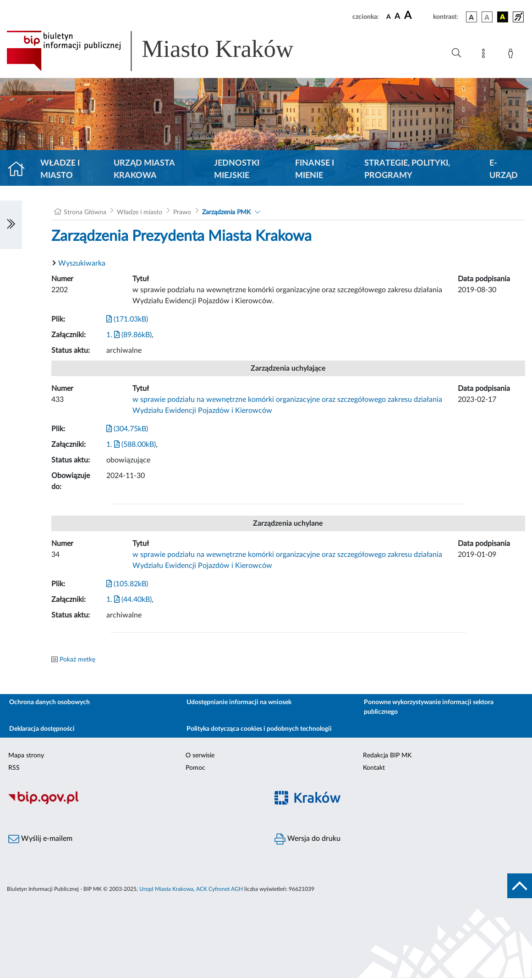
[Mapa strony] (485, 55)
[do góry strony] (519, 885)
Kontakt (374, 768)
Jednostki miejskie (236, 169)
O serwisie (200, 755)
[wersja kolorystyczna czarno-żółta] (503, 17)
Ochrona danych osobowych (49, 702)
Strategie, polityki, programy (407, 169)
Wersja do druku (307, 839)
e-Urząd (503, 169)
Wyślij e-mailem (40, 839)
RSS (14, 768)
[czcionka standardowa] (388, 16)
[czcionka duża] (417, 15)
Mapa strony (26, 755)
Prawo (182, 212)
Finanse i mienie (314, 169)
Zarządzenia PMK (226, 212)
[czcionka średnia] (397, 17)
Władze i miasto (60, 169)
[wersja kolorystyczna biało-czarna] (487, 17)
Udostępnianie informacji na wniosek (238, 702)
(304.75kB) (127, 429)
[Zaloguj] (512, 55)
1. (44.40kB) (129, 599)
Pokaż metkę (77, 659)
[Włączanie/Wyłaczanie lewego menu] (11, 224)
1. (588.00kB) (131, 444)
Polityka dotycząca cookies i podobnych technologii (259, 729)
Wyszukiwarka (81, 263)
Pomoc (195, 768)
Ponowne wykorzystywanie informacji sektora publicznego (429, 707)
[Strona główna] (20, 169)
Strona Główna (85, 212)
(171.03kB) (127, 319)
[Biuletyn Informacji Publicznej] (133, 803)
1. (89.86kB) (129, 335)
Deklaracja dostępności (42, 729)
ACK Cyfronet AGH (219, 889)
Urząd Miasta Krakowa (144, 169)
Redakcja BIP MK (387, 755)
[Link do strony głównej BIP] (163, 51)
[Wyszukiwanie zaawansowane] (456, 53)
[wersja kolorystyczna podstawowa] (471, 17)
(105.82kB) (127, 584)
